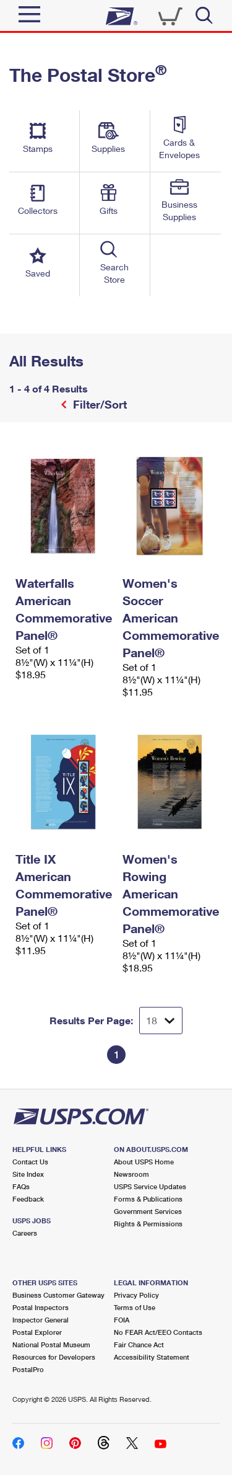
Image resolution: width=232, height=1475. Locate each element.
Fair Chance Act (139, 1344)
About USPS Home (144, 1162)
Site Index (28, 1174)
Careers (24, 1233)
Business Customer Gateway (58, 1295)
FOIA (121, 1320)
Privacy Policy (136, 1295)
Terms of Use (134, 1307)
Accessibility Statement (151, 1357)
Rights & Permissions (148, 1224)
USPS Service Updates (150, 1186)
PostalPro (28, 1369)
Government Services (148, 1211)
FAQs (21, 1186)
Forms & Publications (148, 1199)
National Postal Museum (51, 1344)
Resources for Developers (53, 1357)
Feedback (28, 1199)
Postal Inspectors (40, 1307)
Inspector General (40, 1320)
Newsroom (131, 1174)
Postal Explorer (37, 1332)
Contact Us (30, 1162)
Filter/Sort (98, 404)
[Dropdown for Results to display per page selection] (161, 1020)
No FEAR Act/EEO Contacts (158, 1332)
